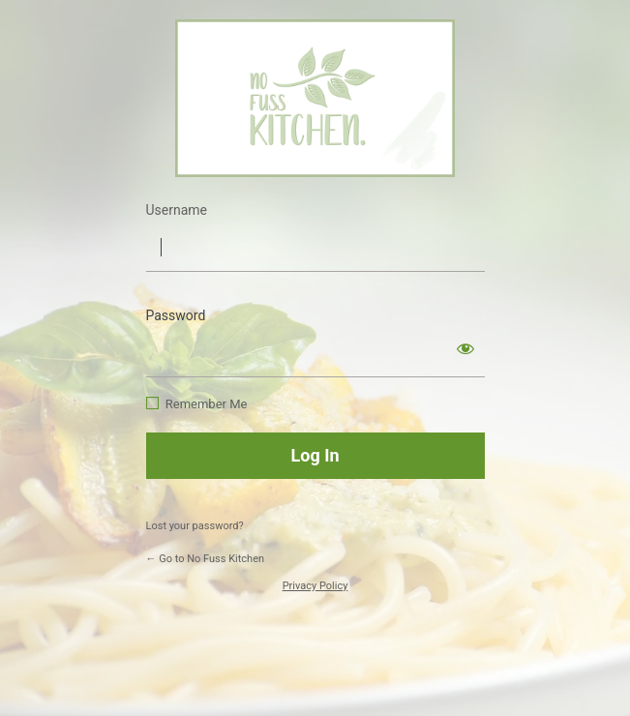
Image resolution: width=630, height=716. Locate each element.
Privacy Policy (315, 586)
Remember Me (206, 404)
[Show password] (465, 348)
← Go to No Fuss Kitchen (205, 558)
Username (177, 210)
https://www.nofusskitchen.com (315, 98)
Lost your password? (195, 526)
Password (176, 315)
